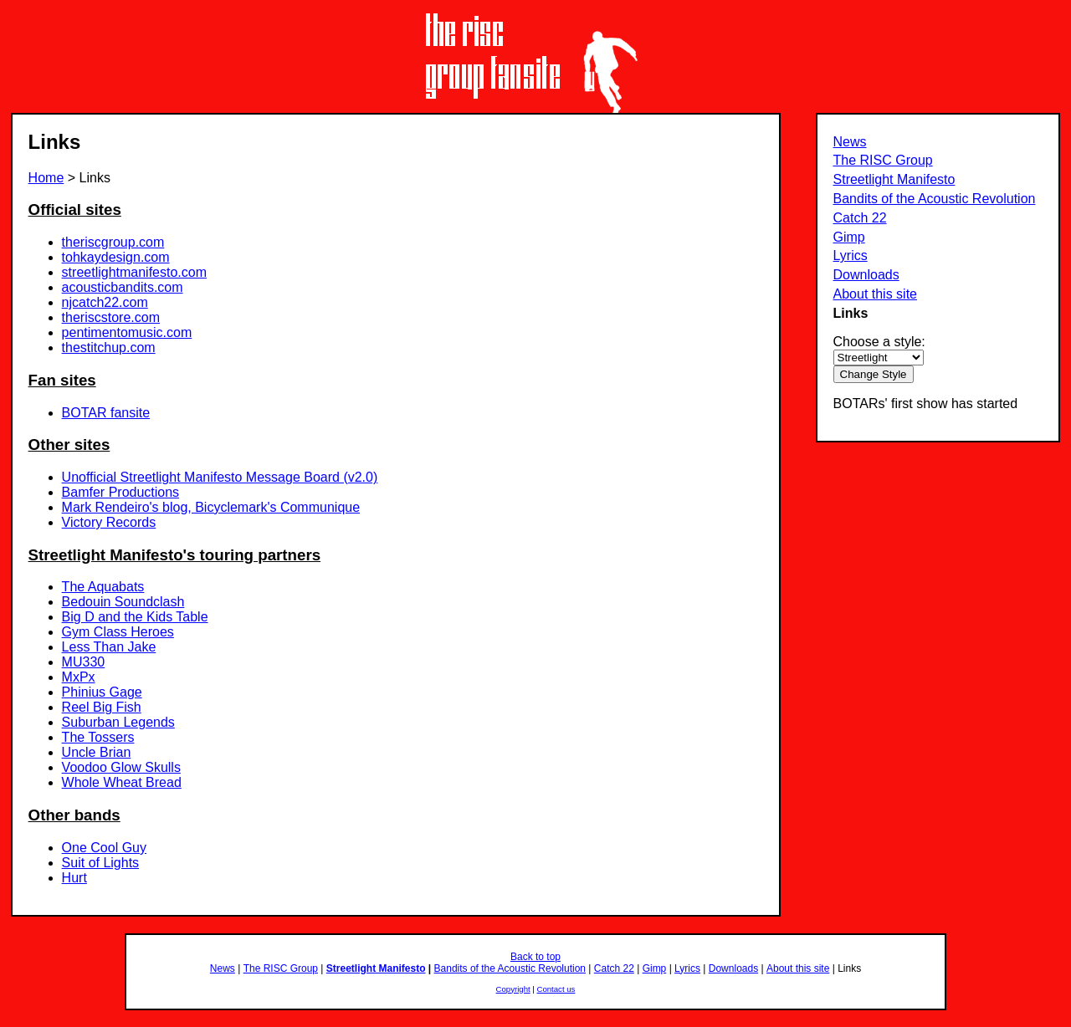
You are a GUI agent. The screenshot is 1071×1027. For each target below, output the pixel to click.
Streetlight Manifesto (894, 179)
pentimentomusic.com (127, 332)
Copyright (513, 989)
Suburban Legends (118, 722)
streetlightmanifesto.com (134, 272)
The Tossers (98, 737)
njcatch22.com (105, 302)
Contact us (556, 989)
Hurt (74, 878)
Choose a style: (879, 342)
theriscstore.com (111, 317)
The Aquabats (103, 587)
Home (46, 178)
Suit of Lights (101, 863)
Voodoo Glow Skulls (121, 767)
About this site (875, 294)
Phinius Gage (102, 692)
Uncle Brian (96, 752)
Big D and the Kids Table (135, 617)
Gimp (849, 237)
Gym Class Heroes (118, 632)
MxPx (78, 677)
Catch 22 (860, 218)
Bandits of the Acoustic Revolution (934, 199)
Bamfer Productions (121, 492)
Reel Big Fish (101, 707)
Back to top (535, 957)
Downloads (866, 275)
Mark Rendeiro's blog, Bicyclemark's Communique (211, 507)
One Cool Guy (104, 848)
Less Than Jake (109, 647)
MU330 (83, 662)
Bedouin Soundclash (123, 602)
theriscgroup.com (113, 242)
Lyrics (850, 255)
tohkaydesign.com (116, 257)
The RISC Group (883, 160)
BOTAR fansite (106, 413)
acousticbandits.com (122, 287)
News (850, 142)
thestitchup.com (109, 347)
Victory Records (109, 522)
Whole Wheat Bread (122, 782)
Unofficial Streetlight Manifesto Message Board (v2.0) (220, 477)
